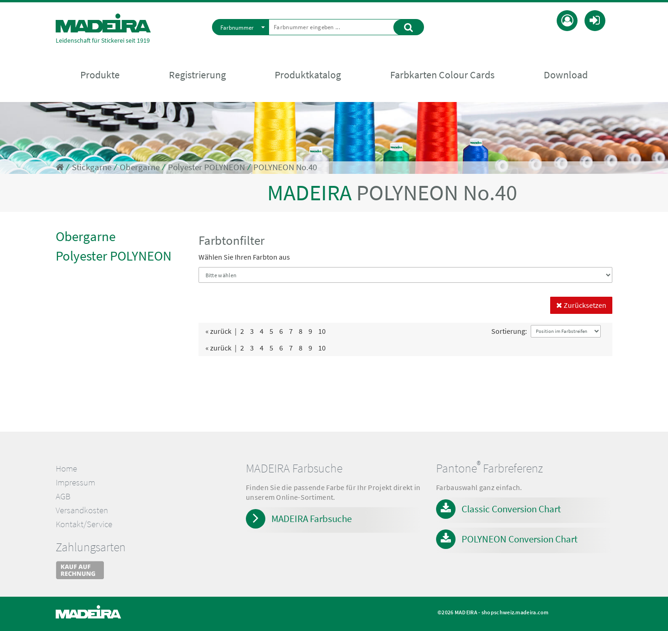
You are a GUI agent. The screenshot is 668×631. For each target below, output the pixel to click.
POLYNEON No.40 (285, 167)
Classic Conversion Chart (511, 509)
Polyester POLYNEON (206, 167)
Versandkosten (82, 510)
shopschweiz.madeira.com (515, 612)
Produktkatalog (308, 74)
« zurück (218, 331)
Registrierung (197, 74)
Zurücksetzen (581, 305)
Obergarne (140, 167)
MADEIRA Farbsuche (311, 518)
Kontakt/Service (84, 524)
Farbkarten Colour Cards (442, 74)
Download (566, 74)
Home (66, 468)
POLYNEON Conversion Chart (520, 539)
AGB (63, 496)
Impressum (75, 482)
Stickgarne (91, 167)
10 (322, 331)
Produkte (100, 74)
